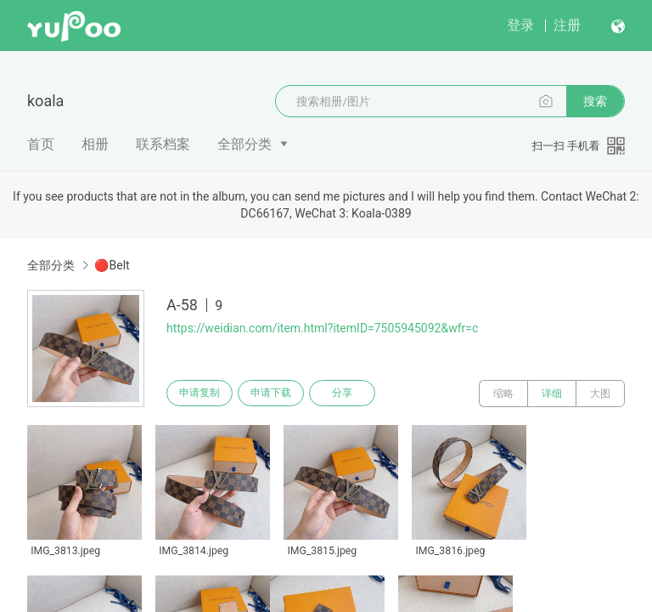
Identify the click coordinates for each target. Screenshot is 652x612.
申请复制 (202, 394)
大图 (600, 394)
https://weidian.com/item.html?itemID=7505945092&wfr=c (322, 328)
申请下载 (278, 394)
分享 (355, 394)
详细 (552, 394)
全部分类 (244, 144)
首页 (40, 144)
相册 (95, 144)
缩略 (503, 394)
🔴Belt (111, 265)
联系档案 (163, 144)
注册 (567, 25)
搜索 (595, 101)
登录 (520, 25)
